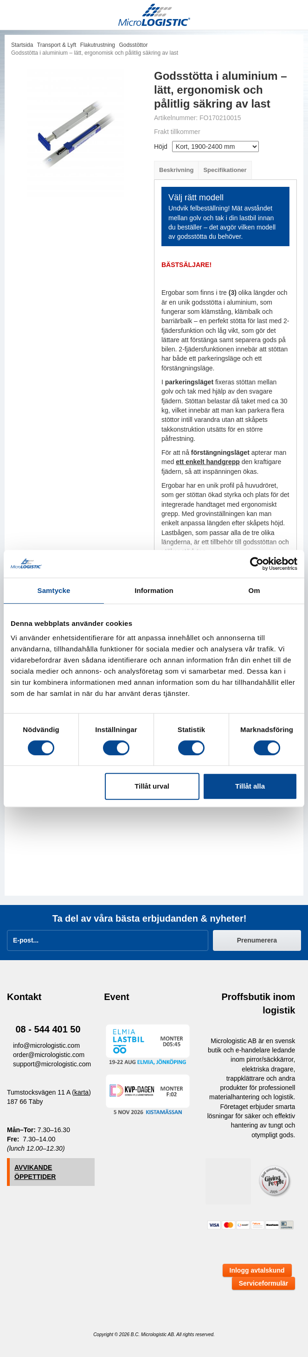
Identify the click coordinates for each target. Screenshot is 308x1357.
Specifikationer (224, 169)
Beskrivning (176, 169)
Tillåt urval (152, 786)
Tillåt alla (250, 786)
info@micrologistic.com (46, 1045)
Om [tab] (254, 590)
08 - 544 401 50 (47, 1029)
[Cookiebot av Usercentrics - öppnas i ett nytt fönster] (256, 564)
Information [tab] (154, 590)
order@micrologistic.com (48, 1054)
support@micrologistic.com (52, 1064)
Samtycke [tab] (54, 590)
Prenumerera (257, 940)
